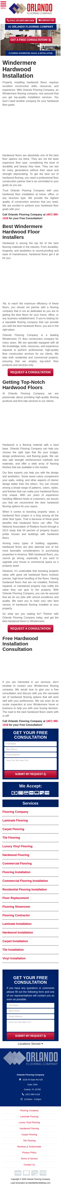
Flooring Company (15, 811)
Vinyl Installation (14, 958)
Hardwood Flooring (15, 855)
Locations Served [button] (30, 1043)
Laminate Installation (17, 923)
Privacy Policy (29, 1152)
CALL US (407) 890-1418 (20, 20)
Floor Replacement (15, 898)
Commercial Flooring (17, 863)
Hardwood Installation (17, 932)
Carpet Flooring (13, 829)
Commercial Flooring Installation (25, 880)
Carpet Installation (15, 941)
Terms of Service (29, 1158)
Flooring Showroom (16, 906)
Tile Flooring (11, 837)
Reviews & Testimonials (29, 1146)
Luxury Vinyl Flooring (17, 846)
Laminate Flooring (15, 820)
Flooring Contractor (16, 915)
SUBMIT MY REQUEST (30, 774)
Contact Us (46, 20)
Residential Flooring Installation (24, 889)
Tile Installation (13, 949)
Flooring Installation (16, 872)
